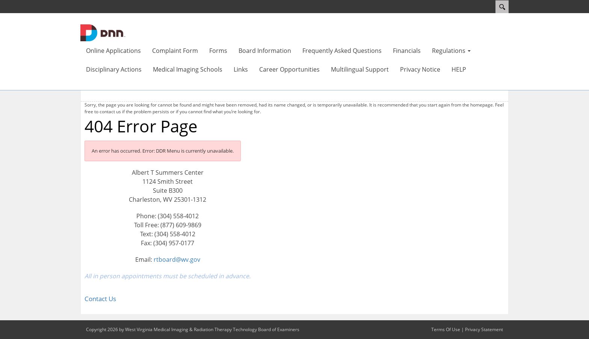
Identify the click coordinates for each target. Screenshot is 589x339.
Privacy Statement (484, 329)
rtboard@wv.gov (177, 259)
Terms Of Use (445, 329)
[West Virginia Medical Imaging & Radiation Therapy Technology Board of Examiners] (102, 32)
